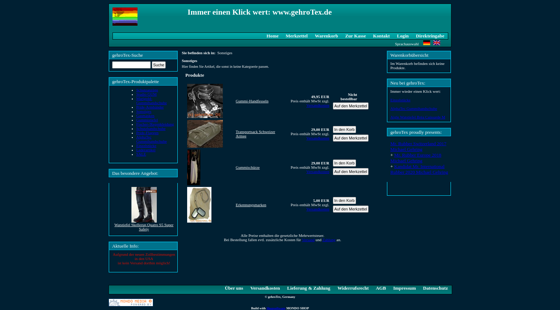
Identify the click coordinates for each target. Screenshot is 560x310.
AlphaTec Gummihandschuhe (413, 108)
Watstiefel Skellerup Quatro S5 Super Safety (143, 227)
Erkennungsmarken (251, 205)
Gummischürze (248, 167)
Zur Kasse (355, 36)
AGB (381, 288)
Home (272, 36)
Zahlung (329, 240)
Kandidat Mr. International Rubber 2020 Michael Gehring (419, 169)
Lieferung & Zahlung (308, 288)
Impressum (404, 288)
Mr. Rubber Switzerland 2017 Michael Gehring (418, 146)
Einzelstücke (400, 100)
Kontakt (381, 36)
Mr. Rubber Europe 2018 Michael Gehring (415, 157)
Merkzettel (297, 36)
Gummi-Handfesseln (252, 101)
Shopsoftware (275, 308)
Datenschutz (435, 288)
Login (403, 36)
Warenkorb (326, 36)
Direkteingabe (430, 36)
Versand (308, 240)
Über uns (234, 288)
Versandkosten (317, 105)
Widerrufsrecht (353, 288)
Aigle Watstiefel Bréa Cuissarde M (417, 117)
